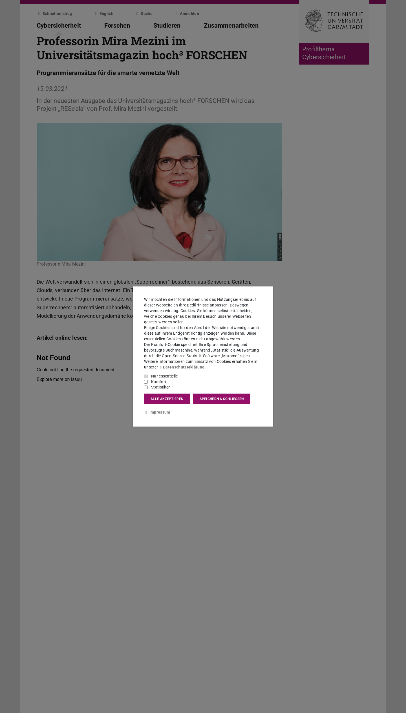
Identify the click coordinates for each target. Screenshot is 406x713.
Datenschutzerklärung (181, 367)
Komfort (158, 381)
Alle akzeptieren (167, 399)
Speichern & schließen (222, 399)
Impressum (157, 412)
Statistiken (161, 387)
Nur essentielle (164, 376)
